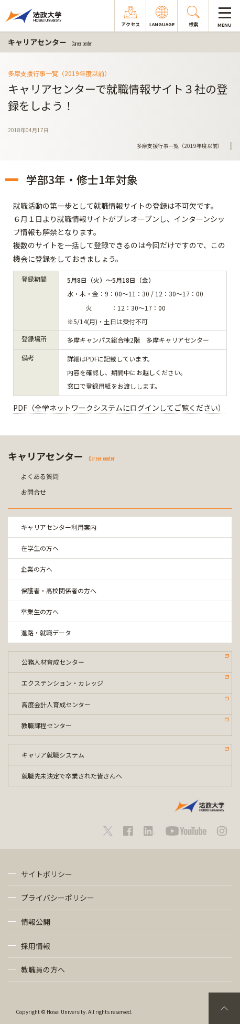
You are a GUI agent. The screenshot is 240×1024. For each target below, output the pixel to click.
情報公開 (35, 921)
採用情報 (35, 946)
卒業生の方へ (40, 611)
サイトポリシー (46, 874)
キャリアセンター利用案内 (58, 526)
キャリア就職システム (52, 754)
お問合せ (33, 491)
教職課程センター (46, 725)
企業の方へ (36, 568)
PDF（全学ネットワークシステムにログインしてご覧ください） (119, 407)
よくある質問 (40, 476)
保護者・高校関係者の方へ (58, 590)
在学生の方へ (40, 547)
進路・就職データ (46, 632)
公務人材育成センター (52, 661)
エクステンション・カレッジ (62, 682)
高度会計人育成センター (56, 704)
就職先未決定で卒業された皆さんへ (71, 775)
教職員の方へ (43, 969)
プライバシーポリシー (57, 897)
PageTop (224, 1008)
